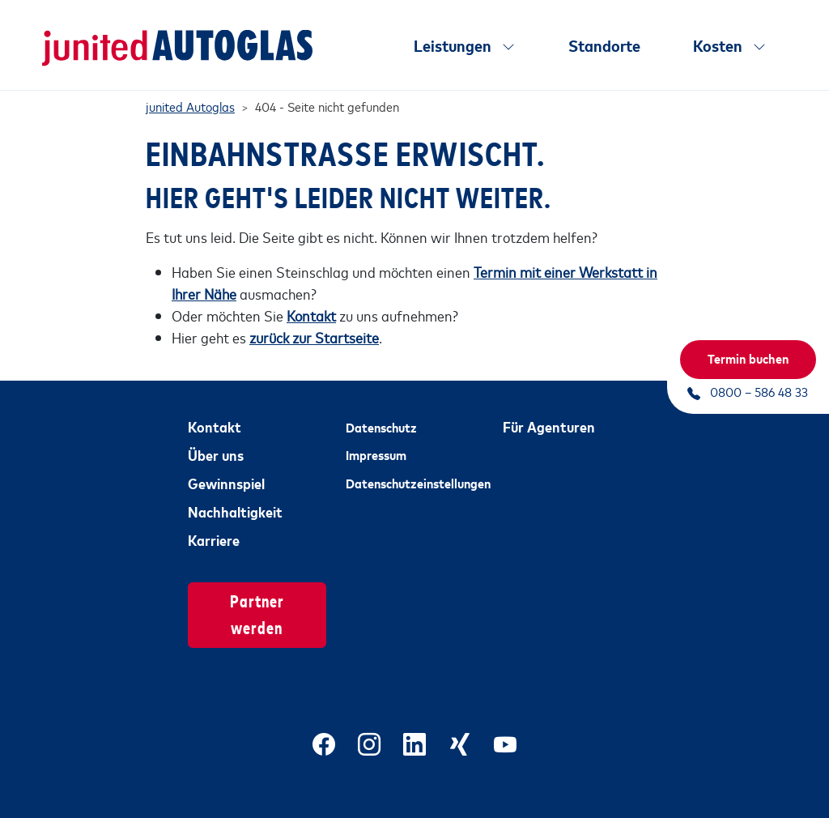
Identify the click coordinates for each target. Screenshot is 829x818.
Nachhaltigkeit (235, 496)
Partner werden (257, 599)
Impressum (376, 440)
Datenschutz (381, 412)
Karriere (214, 525)
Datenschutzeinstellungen (415, 468)
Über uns (216, 439)
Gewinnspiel (226, 468)
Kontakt (214, 411)
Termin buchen (748, 358)
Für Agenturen (549, 411)
